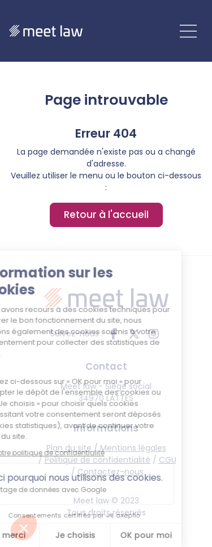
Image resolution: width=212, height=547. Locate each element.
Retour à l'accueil (106, 214)
